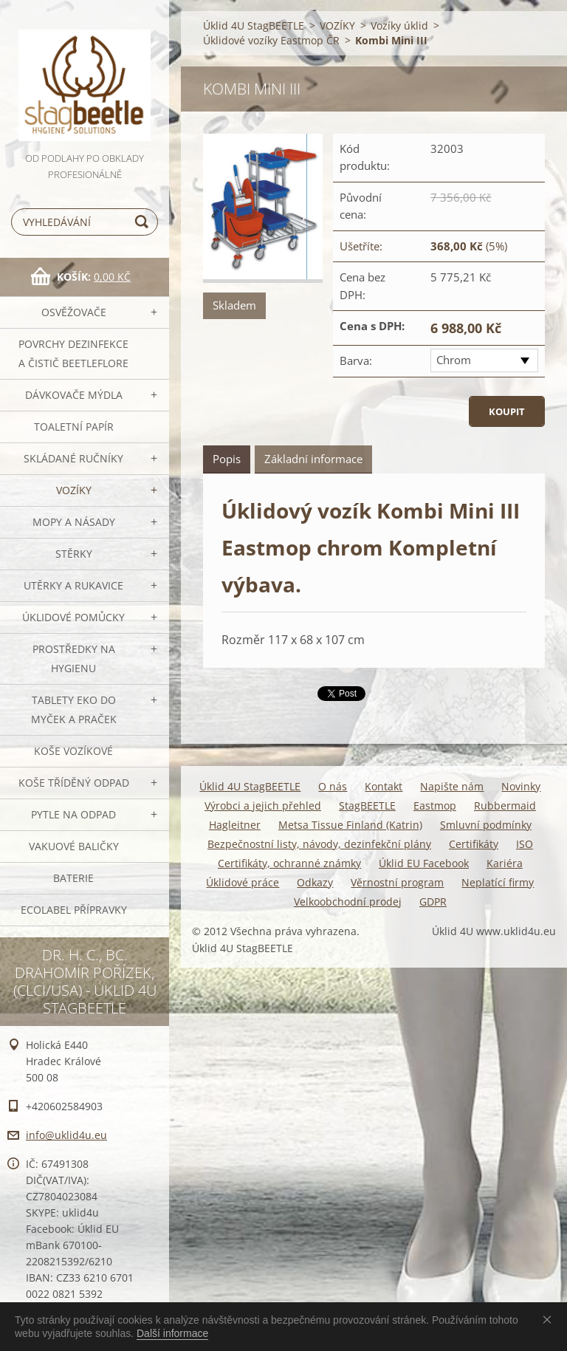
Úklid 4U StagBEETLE (253, 25)
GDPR (433, 902)
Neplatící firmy (497, 882)
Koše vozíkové (73, 751)
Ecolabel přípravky (74, 910)
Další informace (172, 1333)
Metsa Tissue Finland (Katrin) (350, 825)
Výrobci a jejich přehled (263, 805)
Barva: (356, 360)
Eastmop (434, 805)
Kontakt (383, 786)
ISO (524, 844)
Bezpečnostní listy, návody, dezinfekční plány (319, 844)
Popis (227, 458)
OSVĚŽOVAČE (73, 312)
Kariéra (505, 863)
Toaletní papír (74, 427)
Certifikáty (473, 844)
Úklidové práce (242, 882)
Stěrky (73, 554)
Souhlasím (550, 1319)
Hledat (144, 222)
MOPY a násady (73, 522)
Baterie (73, 878)
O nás (332, 786)
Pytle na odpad (73, 814)
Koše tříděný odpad (73, 783)
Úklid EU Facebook (424, 863)
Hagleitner (235, 825)
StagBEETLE (367, 805)
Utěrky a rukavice (73, 585)
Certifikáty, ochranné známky (289, 863)
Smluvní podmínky (486, 825)
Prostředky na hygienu (73, 658)
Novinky (520, 786)
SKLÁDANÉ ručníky (73, 458)
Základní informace (313, 458)
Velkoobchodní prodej (348, 902)
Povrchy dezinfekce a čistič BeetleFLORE (73, 353)
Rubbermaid (505, 805)
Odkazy (315, 882)
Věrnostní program (397, 882)
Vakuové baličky (74, 846)
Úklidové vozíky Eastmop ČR (271, 40)
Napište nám (452, 786)
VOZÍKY (74, 490)
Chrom (453, 359)
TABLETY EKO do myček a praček (74, 709)
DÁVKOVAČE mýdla (74, 395)
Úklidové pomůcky (73, 617)
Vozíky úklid (399, 25)
